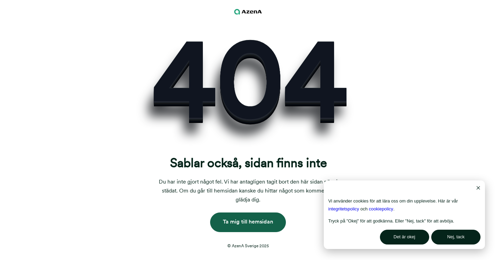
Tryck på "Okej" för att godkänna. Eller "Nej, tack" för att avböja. (391, 220)
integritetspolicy (343, 208)
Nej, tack (456, 236)
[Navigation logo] (248, 11)
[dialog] (404, 214)
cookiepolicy (381, 208)
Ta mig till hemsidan (248, 221)
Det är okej (404, 236)
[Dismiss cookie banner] (478, 189)
